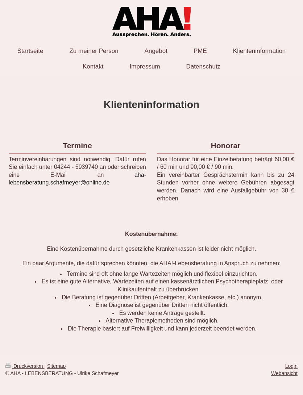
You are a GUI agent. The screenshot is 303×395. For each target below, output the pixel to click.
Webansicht (284, 373)
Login (291, 366)
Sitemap (56, 366)
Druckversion (24, 366)
